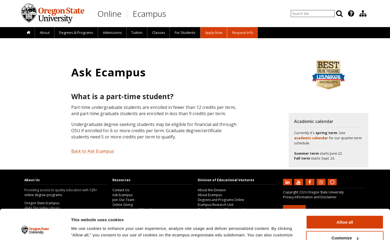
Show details (83, 229)
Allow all (345, 195)
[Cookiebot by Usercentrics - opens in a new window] (35, 229)
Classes (158, 32)
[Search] (339, 13)
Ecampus (149, 13)
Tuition (136, 32)
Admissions (112, 32)
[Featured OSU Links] (351, 13)
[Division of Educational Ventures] (363, 13)
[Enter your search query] (313, 13)
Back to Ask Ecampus (92, 151)
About (45, 32)
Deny (345, 226)
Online (110, 13)
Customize (345, 211)
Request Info (242, 32)
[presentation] (350, 13)
